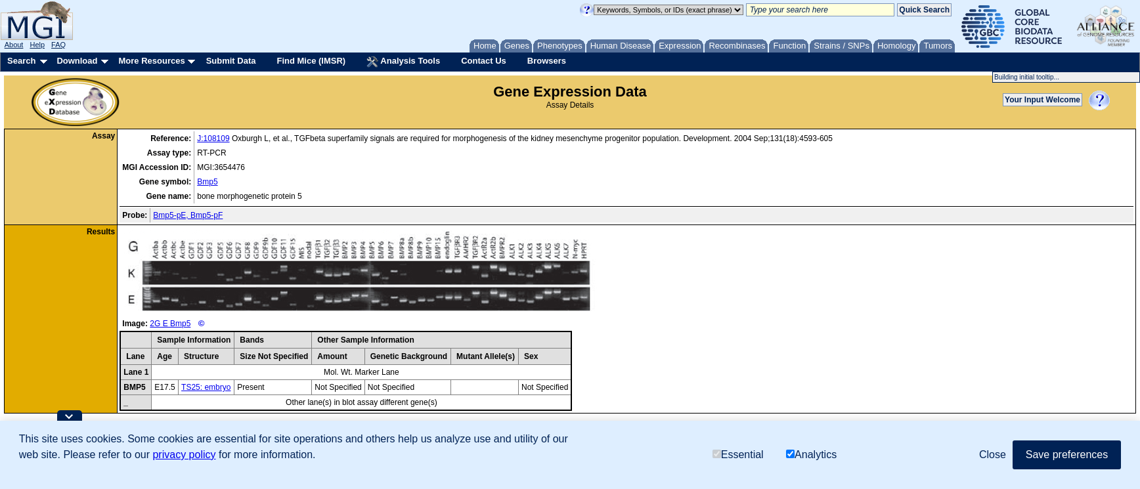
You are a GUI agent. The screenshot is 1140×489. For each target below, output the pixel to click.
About (14, 45)
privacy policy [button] (183, 454)
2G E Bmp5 (170, 323)
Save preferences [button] (1067, 454)
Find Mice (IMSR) (310, 61)
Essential (738, 454)
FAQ (58, 45)
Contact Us (483, 61)
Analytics (811, 454)
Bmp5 (207, 181)
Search (21, 61)
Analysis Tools (403, 62)
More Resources (151, 61)
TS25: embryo (205, 387)
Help (37, 45)
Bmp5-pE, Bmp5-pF (188, 215)
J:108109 (213, 138)
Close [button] (992, 454)
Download (76, 61)
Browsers (546, 61)
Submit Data (231, 61)
